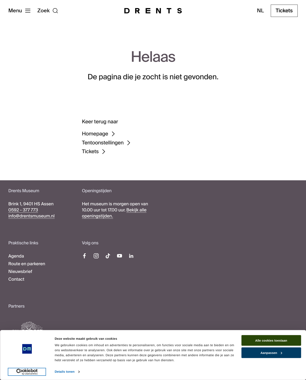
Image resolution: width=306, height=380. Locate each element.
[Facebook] (84, 255)
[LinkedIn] (131, 255)
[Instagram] (96, 255)
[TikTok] (107, 255)
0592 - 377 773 (23, 210)
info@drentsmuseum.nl (31, 216)
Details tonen (64, 372)
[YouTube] (119, 255)
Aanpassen (271, 353)
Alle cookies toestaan (271, 340)
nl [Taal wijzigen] (260, 11)
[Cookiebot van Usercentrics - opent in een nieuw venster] (27, 372)
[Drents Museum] (153, 11)
